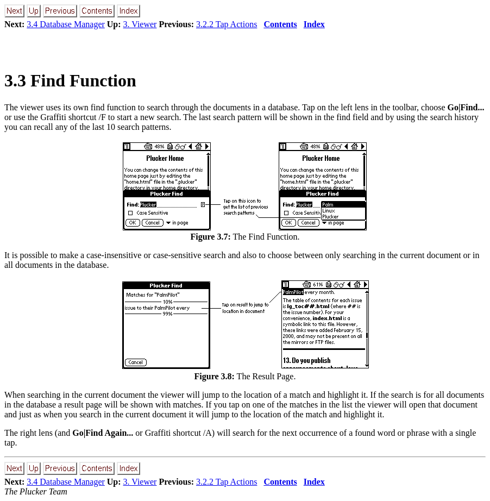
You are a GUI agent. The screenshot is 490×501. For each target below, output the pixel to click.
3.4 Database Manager (66, 24)
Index (314, 24)
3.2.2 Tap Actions (226, 24)
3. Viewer (140, 24)
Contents (280, 24)
